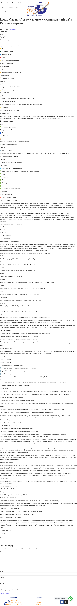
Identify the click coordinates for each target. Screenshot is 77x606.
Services (20, 3)
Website (2, 583)
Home (3, 3)
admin (3, 538)
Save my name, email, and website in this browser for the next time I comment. (22, 590)
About (4, 7)
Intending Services (13, 7)
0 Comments (12, 29)
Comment (2, 552)
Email (2, 577)
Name (2, 571)
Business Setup (11, 3)
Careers (4, 11)
